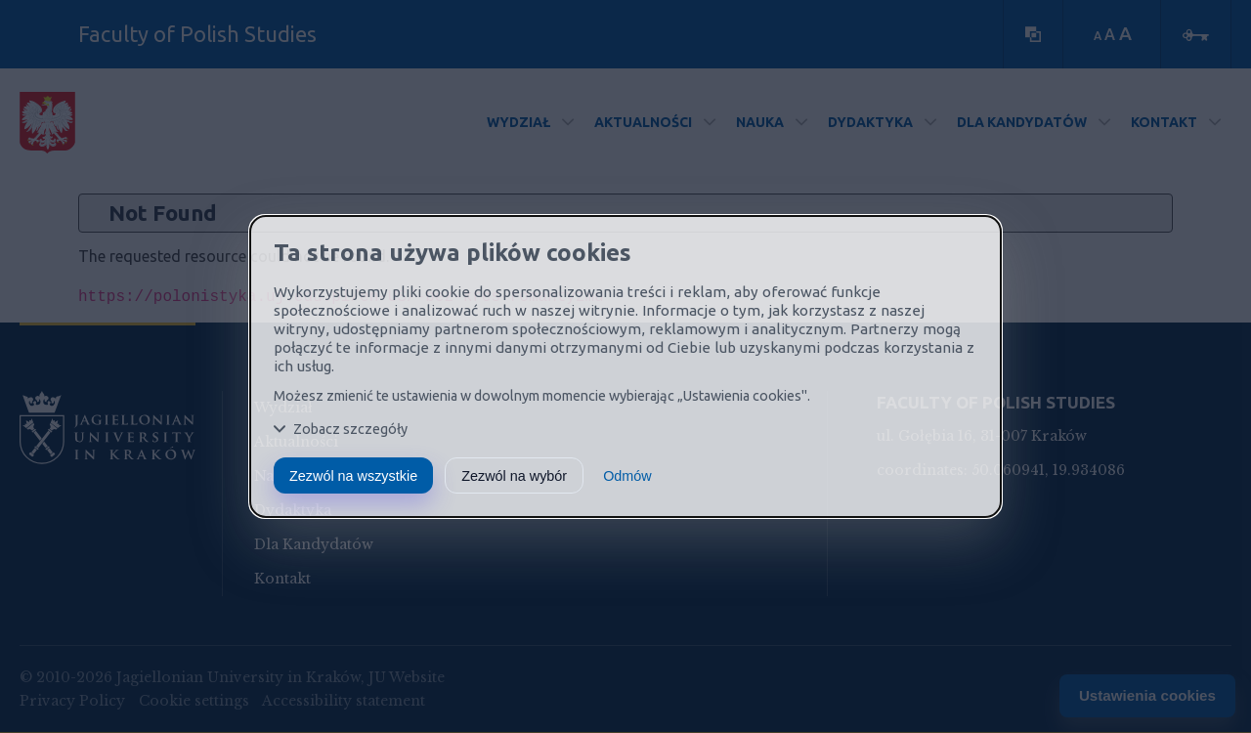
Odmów (627, 476)
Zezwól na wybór (514, 476)
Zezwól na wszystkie (353, 476)
